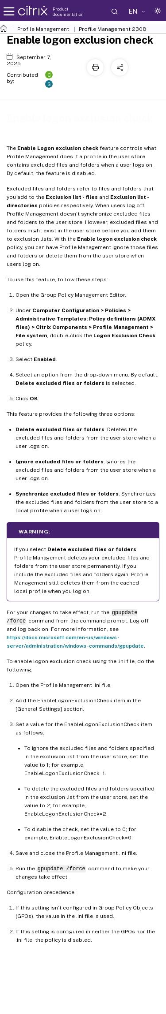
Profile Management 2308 (113, 29)
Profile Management (43, 29)
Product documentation (68, 11)
